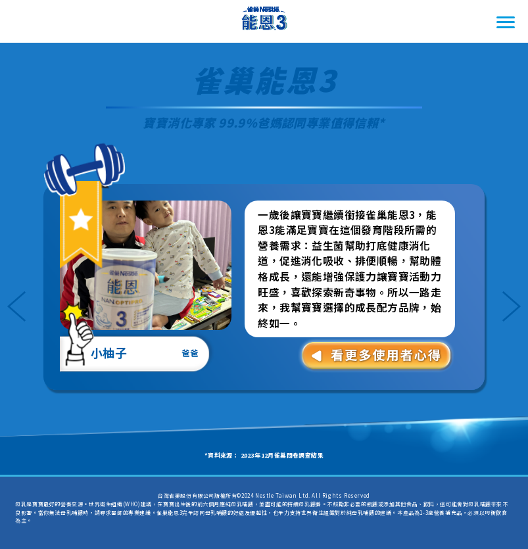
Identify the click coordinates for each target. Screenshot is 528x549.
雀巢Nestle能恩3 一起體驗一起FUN (264, 22)
